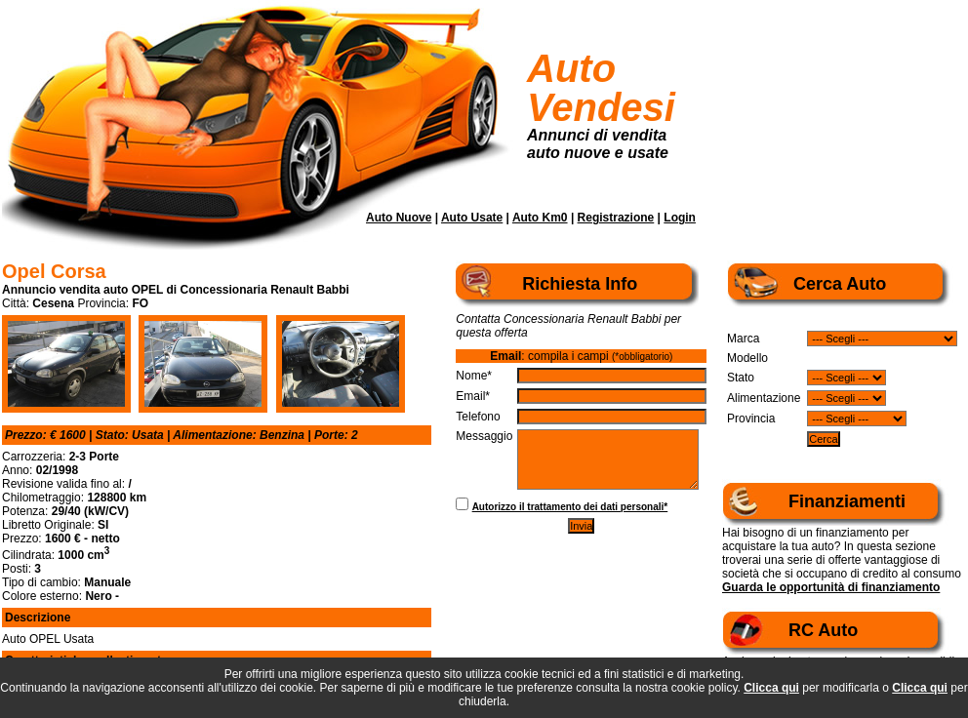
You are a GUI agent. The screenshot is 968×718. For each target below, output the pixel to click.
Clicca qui (771, 688)
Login (680, 217)
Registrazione (616, 217)
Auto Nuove (398, 217)
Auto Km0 (540, 217)
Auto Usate (472, 217)
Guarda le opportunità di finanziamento (831, 587)
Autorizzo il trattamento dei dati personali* (570, 506)
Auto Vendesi (601, 88)
